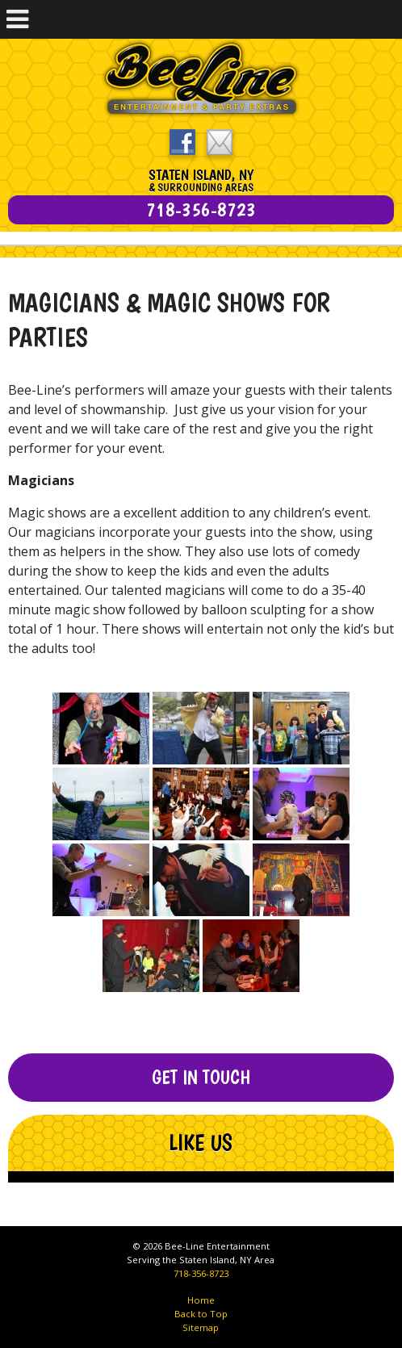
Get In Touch (201, 1077)
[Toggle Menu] (17, 19)
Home (201, 1300)
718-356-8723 (201, 1273)
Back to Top (201, 1314)
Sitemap (200, 1327)
